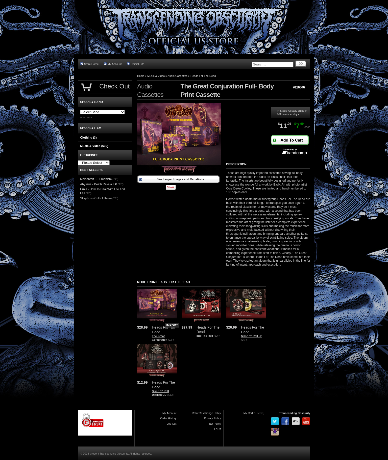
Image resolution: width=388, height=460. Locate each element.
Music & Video (156, 75)
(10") (244, 339)
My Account (113, 63)
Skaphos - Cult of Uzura (96, 198)
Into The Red (204, 335)
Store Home (89, 63)
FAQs (217, 428)
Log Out (171, 423)
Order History (168, 418)
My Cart (248, 413)
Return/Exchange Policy (206, 413)
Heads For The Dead (203, 75)
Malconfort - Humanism (96, 179)
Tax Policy (215, 423)
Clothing (88, 137)
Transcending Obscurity (294, 413)
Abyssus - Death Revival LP (98, 184)
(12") (171, 339)
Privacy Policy (212, 418)
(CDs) (170, 394)
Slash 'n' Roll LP (251, 336)
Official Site (135, 63)
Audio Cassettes (177, 75)
